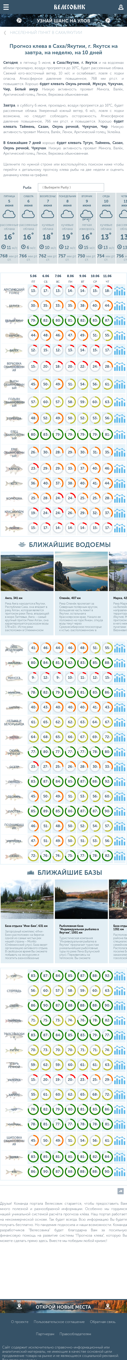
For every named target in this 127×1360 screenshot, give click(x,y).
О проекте (19, 1322)
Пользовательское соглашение (59, 1322)
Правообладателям (75, 1334)
